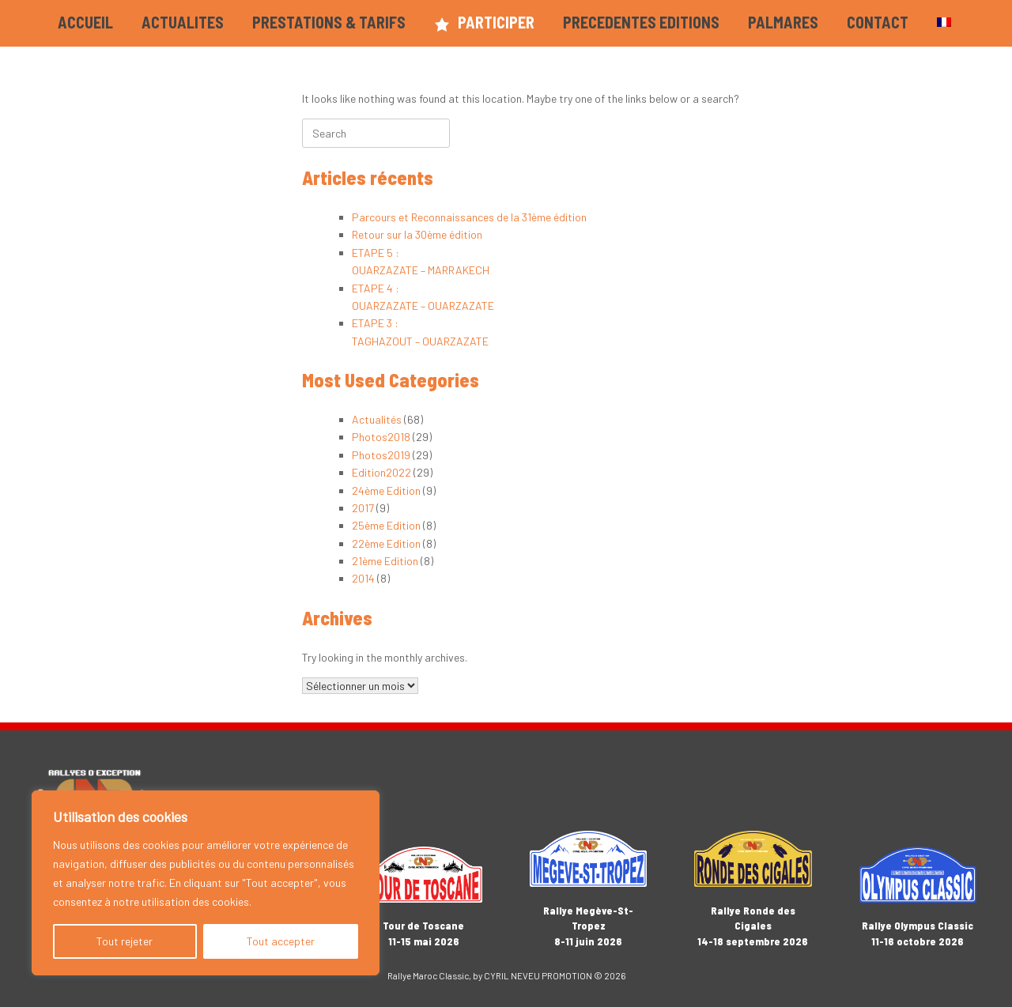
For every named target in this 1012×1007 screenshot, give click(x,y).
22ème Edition (386, 543)
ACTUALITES (183, 22)
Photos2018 (381, 436)
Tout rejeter (124, 941)
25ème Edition (386, 525)
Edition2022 (381, 472)
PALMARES (783, 22)
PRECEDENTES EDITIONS (641, 22)
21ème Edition (385, 561)
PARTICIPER (484, 22)
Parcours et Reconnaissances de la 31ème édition (469, 217)
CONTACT (877, 22)
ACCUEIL (85, 22)
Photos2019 (381, 455)
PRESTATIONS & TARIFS (329, 22)
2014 (363, 578)
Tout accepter (281, 941)
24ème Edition (386, 490)
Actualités (377, 419)
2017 (363, 508)
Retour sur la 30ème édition (417, 234)
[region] (206, 882)
